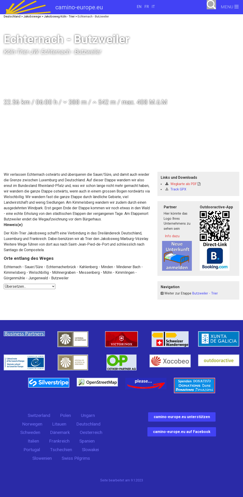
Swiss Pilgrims (76, 458)
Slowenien (42, 458)
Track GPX (175, 189)
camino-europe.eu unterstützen (182, 417)
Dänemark (60, 432)
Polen (65, 415)
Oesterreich (91, 432)
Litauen (59, 424)
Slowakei (90, 449)
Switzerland (39, 415)
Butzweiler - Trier (205, 293)
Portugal (31, 449)
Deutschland (88, 424)
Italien (33, 441)
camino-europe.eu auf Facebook (181, 431)
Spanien (87, 441)
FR (146, 6)
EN (139, 6)
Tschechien (61, 449)
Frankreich (59, 441)
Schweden (30, 432)
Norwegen (32, 424)
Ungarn (88, 415)
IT (153, 6)
